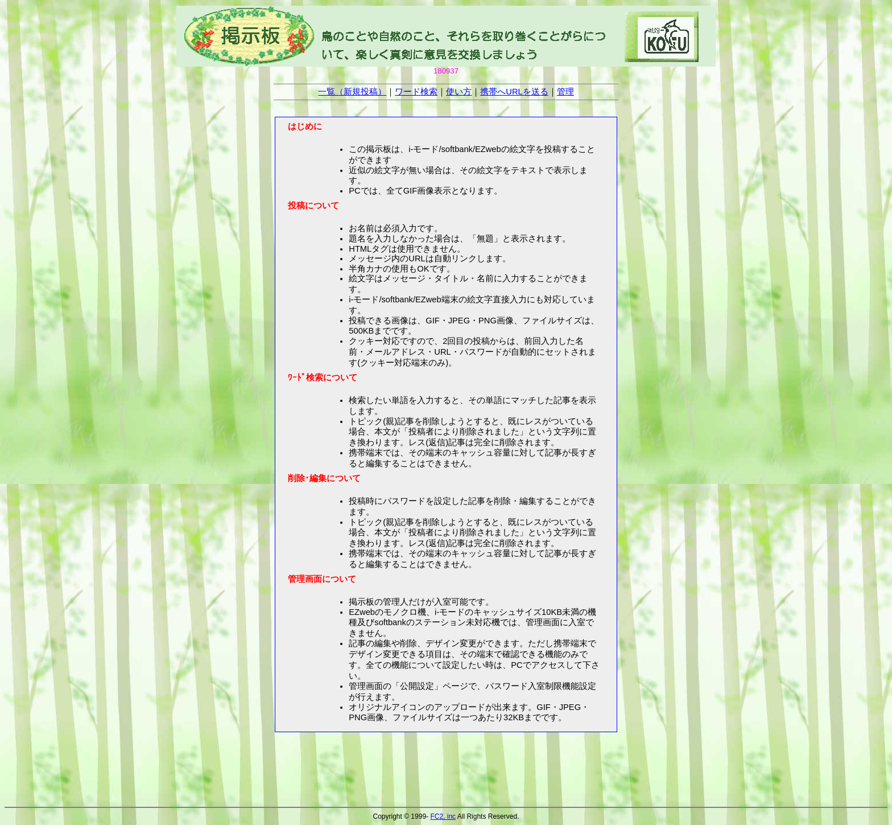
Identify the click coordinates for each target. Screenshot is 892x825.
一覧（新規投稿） (352, 91)
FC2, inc (443, 816)
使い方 (459, 91)
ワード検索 (416, 91)
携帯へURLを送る (514, 91)
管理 (565, 91)
